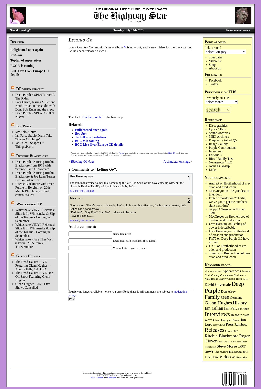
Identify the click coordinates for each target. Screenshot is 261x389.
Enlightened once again (26, 49)
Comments (111, 377)
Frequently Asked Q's (223, 140)
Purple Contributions (222, 147)
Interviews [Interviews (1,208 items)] (217, 314)
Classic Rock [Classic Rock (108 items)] (234, 278)
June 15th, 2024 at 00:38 (82, 191)
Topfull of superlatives (25, 60)
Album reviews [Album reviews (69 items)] (214, 271)
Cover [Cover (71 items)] (245, 279)
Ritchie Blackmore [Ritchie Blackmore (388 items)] (221, 335)
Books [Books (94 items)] (214, 278)
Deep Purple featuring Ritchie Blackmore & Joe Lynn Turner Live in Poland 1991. (35, 176)
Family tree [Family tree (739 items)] (217, 297)
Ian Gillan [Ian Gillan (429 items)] (214, 308)
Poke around (213, 47)
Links (212, 169)
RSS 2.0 (171, 153)
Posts (93, 377)
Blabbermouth (91, 117)
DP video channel (30, 89)
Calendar (99, 377)
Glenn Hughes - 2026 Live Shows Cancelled (32, 285)
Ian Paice (24, 126)
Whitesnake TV (29, 204)
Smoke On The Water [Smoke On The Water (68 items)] (226, 342)
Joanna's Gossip (219, 166)
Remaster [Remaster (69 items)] (229, 331)
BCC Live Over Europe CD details (99, 144)
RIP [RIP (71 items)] (236, 331)
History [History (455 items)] (240, 302)
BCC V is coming (22, 65)
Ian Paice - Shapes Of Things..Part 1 (29, 144)
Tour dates (216, 57)
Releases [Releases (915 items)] (214, 330)
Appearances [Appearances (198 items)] (231, 271)
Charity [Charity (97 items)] (223, 278)
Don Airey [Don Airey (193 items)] (228, 291)
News (121, 153)
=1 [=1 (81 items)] (206, 271)
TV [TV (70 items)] (247, 352)
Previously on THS (217, 97)
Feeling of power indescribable (227, 225)
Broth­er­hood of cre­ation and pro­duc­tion (229, 185)
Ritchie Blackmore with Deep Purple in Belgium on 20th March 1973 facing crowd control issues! (34, 189)
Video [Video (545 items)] (225, 356)
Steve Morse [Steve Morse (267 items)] (227, 346)
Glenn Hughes (28, 256)
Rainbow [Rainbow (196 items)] (240, 324)
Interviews (216, 151)
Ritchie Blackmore (32, 156)
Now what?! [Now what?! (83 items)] (219, 324)
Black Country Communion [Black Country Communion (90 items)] (219, 275)
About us (215, 68)
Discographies (218, 125)
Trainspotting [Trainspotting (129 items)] (237, 351)
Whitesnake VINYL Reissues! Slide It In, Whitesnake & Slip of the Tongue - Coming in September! (35, 215)
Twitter (213, 84)
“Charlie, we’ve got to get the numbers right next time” (228, 201)
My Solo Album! (26, 132)
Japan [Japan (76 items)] (217, 320)
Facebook (215, 80)
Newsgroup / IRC (220, 162)
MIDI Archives (219, 136)
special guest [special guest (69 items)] (210, 346)
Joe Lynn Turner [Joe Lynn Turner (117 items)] (230, 320)
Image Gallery (218, 144)
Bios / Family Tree (221, 158)
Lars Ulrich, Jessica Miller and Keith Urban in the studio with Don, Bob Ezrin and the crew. (35, 105)
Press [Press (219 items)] (230, 324)
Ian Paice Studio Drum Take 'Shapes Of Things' (33, 137)
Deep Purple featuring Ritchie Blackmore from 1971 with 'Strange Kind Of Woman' (34, 165)
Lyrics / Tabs (217, 129)
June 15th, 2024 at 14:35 (82, 220)
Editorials (215, 155)
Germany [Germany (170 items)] (236, 298)
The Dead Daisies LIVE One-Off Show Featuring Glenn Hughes (34, 276)
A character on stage (177, 161)
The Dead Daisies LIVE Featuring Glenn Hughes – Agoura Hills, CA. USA (32, 265)
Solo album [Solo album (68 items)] (242, 342)
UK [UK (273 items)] (207, 357)
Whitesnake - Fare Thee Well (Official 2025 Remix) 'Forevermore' (34, 243)
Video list (215, 61)
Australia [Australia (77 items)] (246, 271)
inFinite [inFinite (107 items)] (244, 308)
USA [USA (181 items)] (214, 357)
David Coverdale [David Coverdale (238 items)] (218, 284)
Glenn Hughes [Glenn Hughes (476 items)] (218, 302)
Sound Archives (219, 133)
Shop (212, 64)
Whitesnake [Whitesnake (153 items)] (239, 357)
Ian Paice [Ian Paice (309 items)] (231, 308)
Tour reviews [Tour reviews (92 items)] (221, 351)
